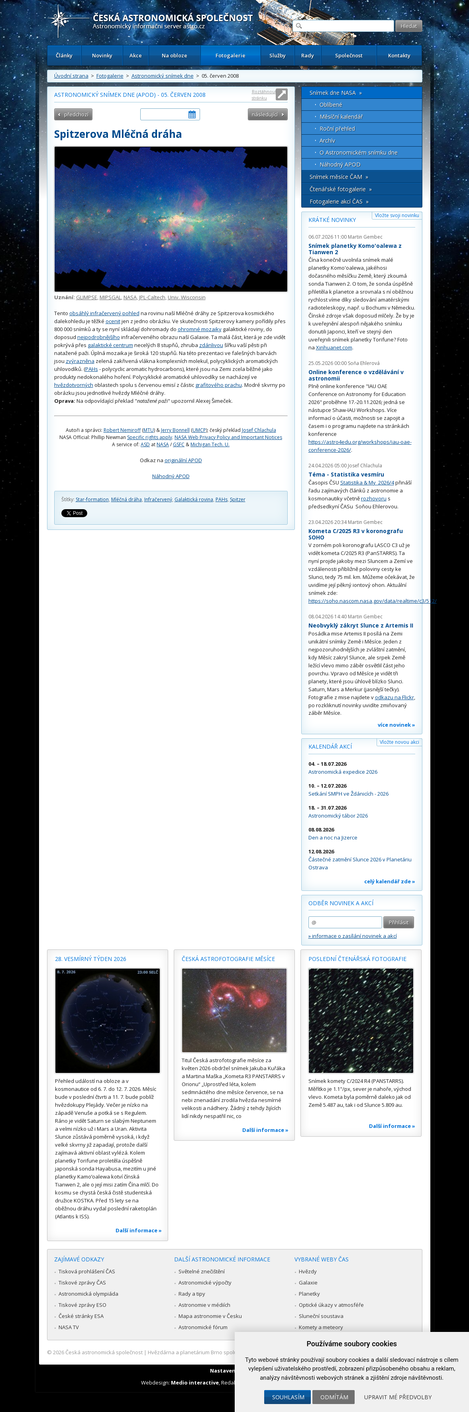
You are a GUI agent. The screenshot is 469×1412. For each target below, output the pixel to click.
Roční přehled (337, 128)
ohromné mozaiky (200, 329)
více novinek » (396, 724)
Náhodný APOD (171, 476)
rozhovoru (374, 498)
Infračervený (158, 499)
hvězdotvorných (73, 384)
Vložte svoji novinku (397, 215)
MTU (148, 430)
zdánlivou (211, 345)
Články (64, 55)
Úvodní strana (71, 75)
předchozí (76, 114)
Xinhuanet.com (334, 347)
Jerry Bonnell (175, 430)
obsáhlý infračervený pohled (104, 313)
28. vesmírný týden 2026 (90, 959)
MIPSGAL (110, 297)
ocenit (113, 321)
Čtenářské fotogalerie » (341, 189)
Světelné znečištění (202, 1271)
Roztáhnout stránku (264, 94)
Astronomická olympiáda (88, 1293)
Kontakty (399, 55)
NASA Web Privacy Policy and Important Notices (228, 437)
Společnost (349, 55)
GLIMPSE (86, 297)
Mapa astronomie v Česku (210, 1316)
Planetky (309, 1293)
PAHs (91, 369)
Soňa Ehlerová (364, 363)
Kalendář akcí (330, 746)
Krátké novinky (332, 220)
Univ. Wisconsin (187, 297)
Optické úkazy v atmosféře (331, 1304)
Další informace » (139, 1230)
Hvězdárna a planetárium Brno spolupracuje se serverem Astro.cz (228, 1352)
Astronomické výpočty (205, 1282)
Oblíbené (331, 104)
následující (265, 114)
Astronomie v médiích (204, 1304)
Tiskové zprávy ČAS (82, 1282)
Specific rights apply (149, 437)
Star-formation (92, 499)
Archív (327, 140)
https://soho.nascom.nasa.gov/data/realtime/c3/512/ (372, 600)
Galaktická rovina (194, 499)
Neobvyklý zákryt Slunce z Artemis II (360, 625)
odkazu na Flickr (394, 697)
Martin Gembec (365, 236)
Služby (277, 55)
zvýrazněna (80, 361)
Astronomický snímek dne (162, 75)
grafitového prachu (218, 384)
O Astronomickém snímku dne (359, 152)
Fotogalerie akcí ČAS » (339, 201)
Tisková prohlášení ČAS (87, 1271)
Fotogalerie (230, 55)
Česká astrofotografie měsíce (228, 959)
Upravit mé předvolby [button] (398, 1397)
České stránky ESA (81, 1316)
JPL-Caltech (152, 297)
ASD (145, 444)
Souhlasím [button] (288, 1397)
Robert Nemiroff (122, 430)
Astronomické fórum (203, 1327)
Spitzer (237, 499)
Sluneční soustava (321, 1316)
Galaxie (308, 1282)
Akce (136, 55)
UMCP (199, 430)
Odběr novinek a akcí (340, 903)
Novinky (102, 55)
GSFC (178, 444)
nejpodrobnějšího (98, 337)
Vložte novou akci (399, 742)
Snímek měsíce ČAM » (339, 176)
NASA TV (69, 1327)
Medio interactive (195, 1382)
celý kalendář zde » (389, 881)
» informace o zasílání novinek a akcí (352, 935)
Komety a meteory (321, 1327)
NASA (130, 297)
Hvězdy (308, 1271)
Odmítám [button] (334, 1397)
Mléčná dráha (126, 499)
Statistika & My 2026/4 (367, 482)
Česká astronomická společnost (104, 1352)
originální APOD (183, 460)
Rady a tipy (192, 1293)
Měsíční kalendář (341, 116)
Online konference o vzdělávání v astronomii (356, 375)
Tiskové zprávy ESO (82, 1304)
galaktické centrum (110, 345)
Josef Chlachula (259, 430)
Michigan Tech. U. (210, 444)
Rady (307, 55)
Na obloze (174, 55)
